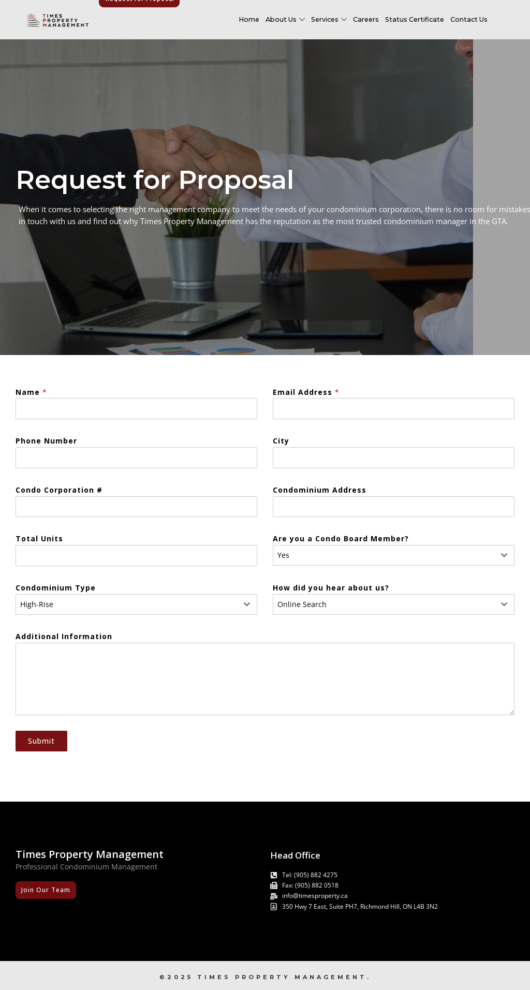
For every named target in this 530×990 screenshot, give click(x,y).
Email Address (306, 392)
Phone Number (46, 441)
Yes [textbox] (283, 555)
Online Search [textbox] (302, 604)
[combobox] (393, 555)
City (281, 441)
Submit (41, 741)
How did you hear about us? (331, 588)
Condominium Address (319, 490)
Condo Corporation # (59, 490)
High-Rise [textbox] (36, 604)
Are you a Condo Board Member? (341, 538)
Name (31, 392)
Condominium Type (56, 588)
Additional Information (64, 636)
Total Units (39, 538)
